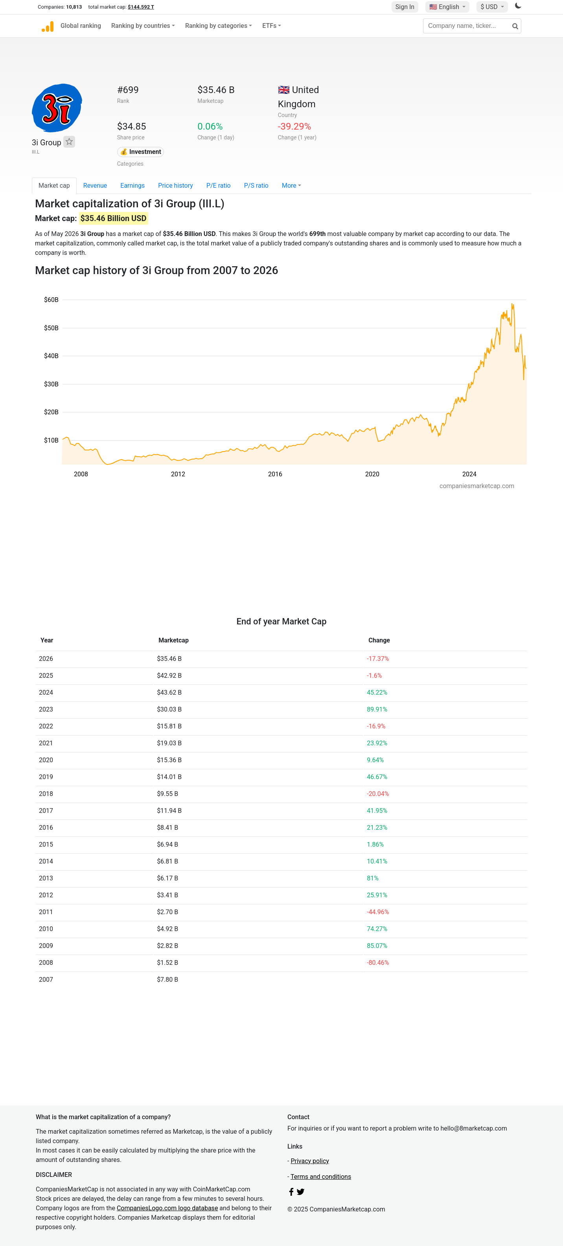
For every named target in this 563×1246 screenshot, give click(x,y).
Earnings (132, 185)
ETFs (269, 25)
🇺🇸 (445, 7)
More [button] (289, 185)
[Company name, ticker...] (472, 25)
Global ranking (81, 25)
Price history (175, 185)
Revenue (95, 185)
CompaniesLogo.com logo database (167, 1208)
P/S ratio (256, 185)
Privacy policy (310, 1161)
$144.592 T (141, 7)
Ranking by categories (216, 25)
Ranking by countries (140, 25)
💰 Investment (140, 152)
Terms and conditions (321, 1176)
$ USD (489, 7)
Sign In (405, 7)
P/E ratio (218, 185)
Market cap (54, 185)
